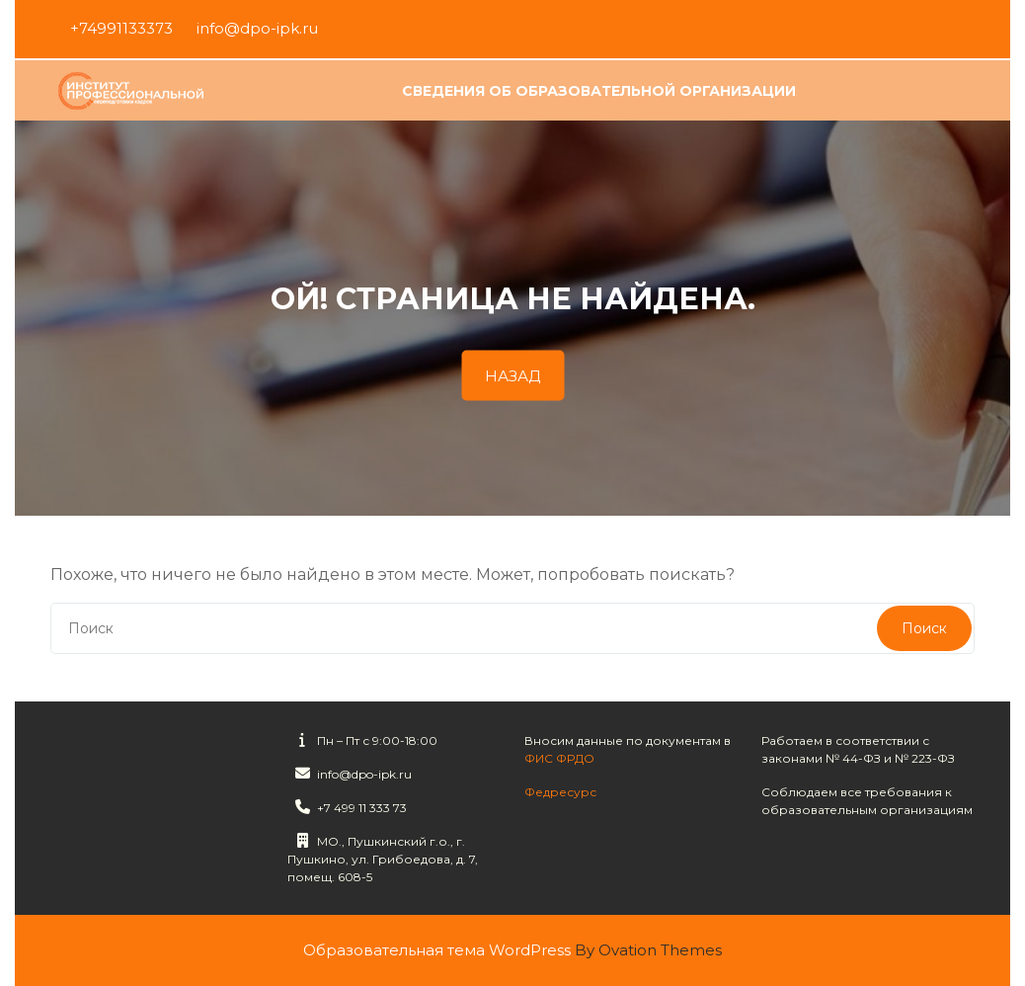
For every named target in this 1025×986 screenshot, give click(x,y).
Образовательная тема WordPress (512, 950)
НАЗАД (512, 376)
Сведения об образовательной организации (599, 92)
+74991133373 (121, 27)
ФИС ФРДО (559, 754)
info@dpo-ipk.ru (257, 27)
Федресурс (560, 788)
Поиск (924, 628)
